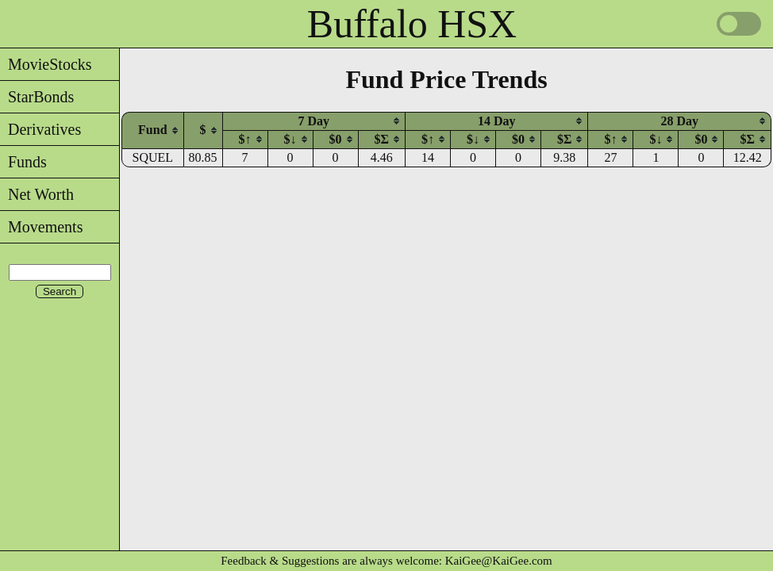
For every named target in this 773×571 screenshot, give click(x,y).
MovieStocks (46, 64)
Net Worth (37, 194)
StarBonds (37, 96)
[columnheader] (152, 130)
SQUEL (153, 157)
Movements (41, 227)
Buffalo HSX (412, 24)
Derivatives (40, 129)
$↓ (290, 139)
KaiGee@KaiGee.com (498, 560)
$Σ (382, 139)
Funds (23, 162)
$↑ (245, 139)
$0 (335, 139)
